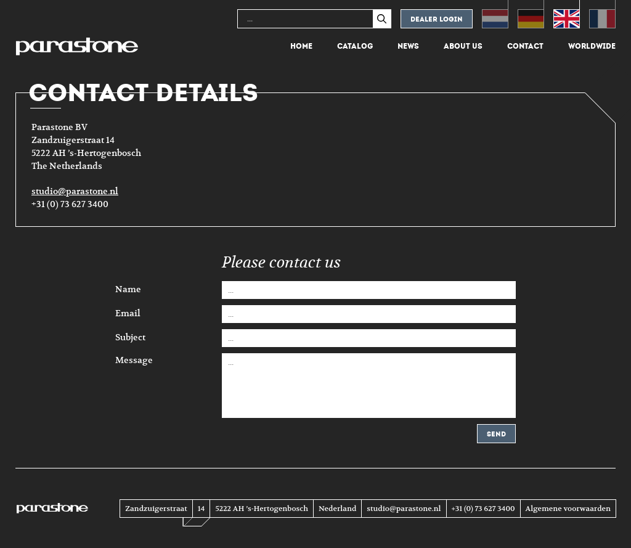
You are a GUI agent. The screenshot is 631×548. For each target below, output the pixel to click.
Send (496, 434)
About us (463, 46)
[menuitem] (495, 14)
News (408, 46)
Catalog (355, 46)
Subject (130, 337)
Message (134, 359)
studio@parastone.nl (74, 191)
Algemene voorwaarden (568, 508)
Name (128, 289)
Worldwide (592, 46)
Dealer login (436, 19)
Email (127, 313)
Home (301, 46)
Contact (525, 46)
